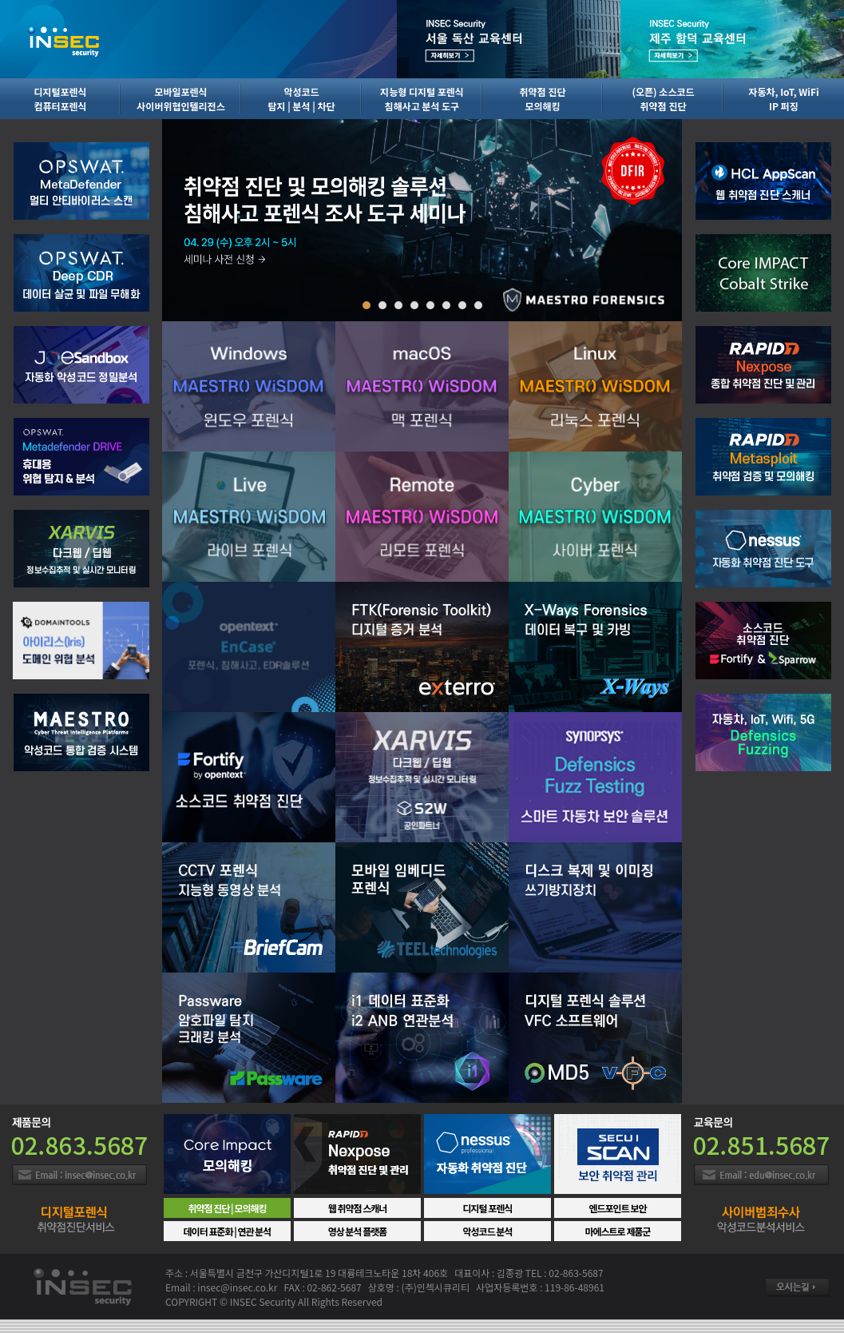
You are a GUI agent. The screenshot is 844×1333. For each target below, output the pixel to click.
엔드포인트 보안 (617, 1208)
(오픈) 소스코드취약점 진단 (663, 99)
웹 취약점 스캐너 (357, 1208)
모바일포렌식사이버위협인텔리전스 (180, 99)
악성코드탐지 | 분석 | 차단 (301, 99)
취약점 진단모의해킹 (543, 99)
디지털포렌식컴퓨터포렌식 (60, 99)
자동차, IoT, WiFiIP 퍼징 (783, 99)
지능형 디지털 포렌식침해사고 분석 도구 (422, 99)
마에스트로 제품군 (617, 1231)
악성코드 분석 (488, 1231)
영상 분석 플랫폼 (357, 1231)
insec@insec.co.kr (237, 1287)
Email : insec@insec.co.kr (79, 1174)
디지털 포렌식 (488, 1208)
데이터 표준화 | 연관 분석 (227, 1231)
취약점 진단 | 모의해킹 (227, 1208)
